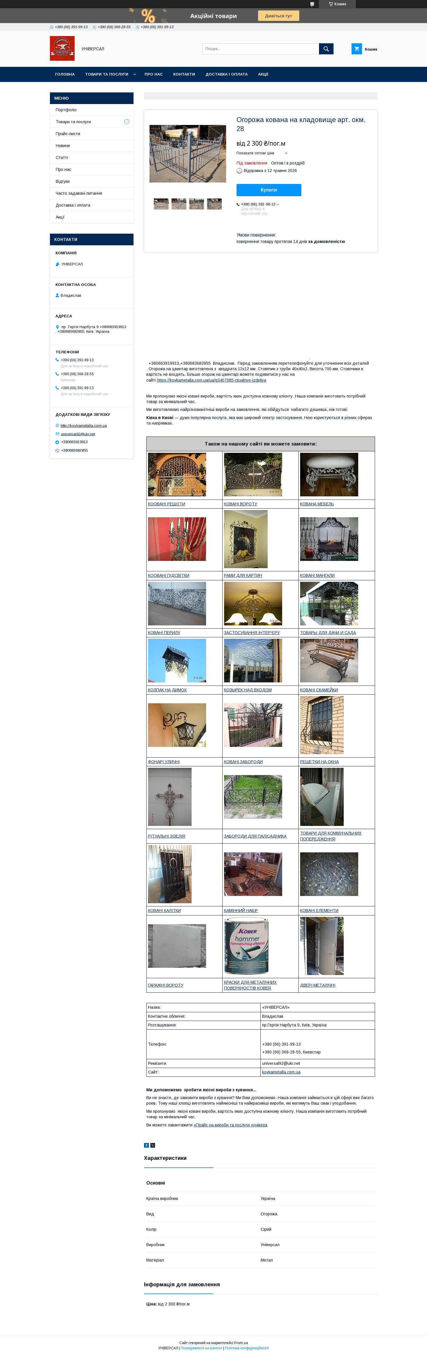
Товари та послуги (106, 74)
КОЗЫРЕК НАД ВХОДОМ (248, 690)
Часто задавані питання (79, 193)
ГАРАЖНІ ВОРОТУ (165, 985)
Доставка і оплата (227, 74)
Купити (269, 189)
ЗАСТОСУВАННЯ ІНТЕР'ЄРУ (252, 632)
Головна (65, 74)
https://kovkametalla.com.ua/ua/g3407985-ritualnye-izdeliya (211, 380)
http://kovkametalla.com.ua (84, 425)
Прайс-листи (68, 133)
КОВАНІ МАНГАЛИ (317, 575)
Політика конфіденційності (247, 1348)
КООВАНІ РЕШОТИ (166, 504)
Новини (63, 145)
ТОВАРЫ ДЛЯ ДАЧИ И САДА (328, 632)
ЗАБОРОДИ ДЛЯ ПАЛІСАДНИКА (255, 836)
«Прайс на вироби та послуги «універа (230, 1125)
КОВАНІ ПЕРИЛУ (164, 632)
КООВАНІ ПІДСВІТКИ (168, 575)
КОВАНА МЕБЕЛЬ (317, 504)
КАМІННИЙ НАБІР (241, 910)
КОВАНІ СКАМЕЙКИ (319, 690)
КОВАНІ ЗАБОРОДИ (243, 761)
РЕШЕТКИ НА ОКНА (319, 761)
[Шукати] (326, 48)
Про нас (154, 74)
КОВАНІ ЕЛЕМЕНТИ (319, 910)
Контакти (184, 74)
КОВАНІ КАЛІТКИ (164, 910)
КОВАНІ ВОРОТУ (240, 504)
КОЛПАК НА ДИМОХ (167, 690)
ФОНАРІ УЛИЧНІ (164, 761)
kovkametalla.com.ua (281, 1072)
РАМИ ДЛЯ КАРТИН (243, 575)
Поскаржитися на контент (201, 1348)
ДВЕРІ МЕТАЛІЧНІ (317, 985)
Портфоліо (66, 110)
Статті (62, 157)
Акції (263, 74)
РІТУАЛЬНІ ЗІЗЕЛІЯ (166, 836)
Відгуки (63, 181)
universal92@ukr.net (78, 434)
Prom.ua (241, 1343)
